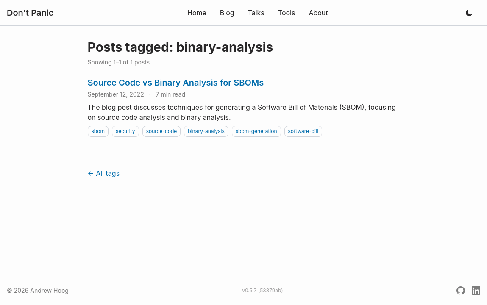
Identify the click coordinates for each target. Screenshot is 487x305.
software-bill (303, 131)
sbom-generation (256, 131)
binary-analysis (206, 131)
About (318, 12)
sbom (98, 131)
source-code (161, 131)
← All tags (104, 173)
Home (196, 12)
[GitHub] (460, 290)
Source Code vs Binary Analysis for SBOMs (176, 83)
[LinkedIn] (476, 290)
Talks (256, 12)
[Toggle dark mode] (469, 12)
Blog (227, 12)
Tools (286, 12)
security (125, 131)
